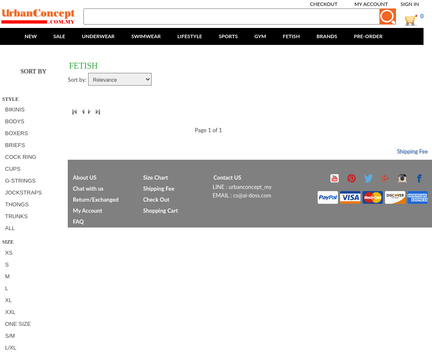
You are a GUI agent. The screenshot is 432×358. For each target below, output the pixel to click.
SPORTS (228, 36)
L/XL (11, 347)
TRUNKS (16, 216)
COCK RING (20, 157)
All (10, 228)
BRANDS (326, 36)
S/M (10, 336)
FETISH (291, 36)
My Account (371, 4)
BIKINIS (15, 109)
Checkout (324, 4)
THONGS (17, 204)
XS (8, 253)
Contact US (227, 177)
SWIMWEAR (146, 36)
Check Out (156, 199)
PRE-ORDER (368, 36)
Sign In (410, 4)
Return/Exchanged (96, 199)
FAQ (78, 221)
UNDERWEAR (98, 36)
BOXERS (16, 133)
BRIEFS (15, 145)
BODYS (15, 121)
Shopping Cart (160, 210)
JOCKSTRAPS (23, 192)
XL (8, 300)
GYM (260, 36)
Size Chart (155, 177)
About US (85, 177)
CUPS (12, 169)
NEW (31, 36)
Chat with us (88, 188)
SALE (59, 36)
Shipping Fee (412, 151)
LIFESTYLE (189, 36)
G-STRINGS (20, 181)
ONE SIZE (18, 324)
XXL (10, 312)
